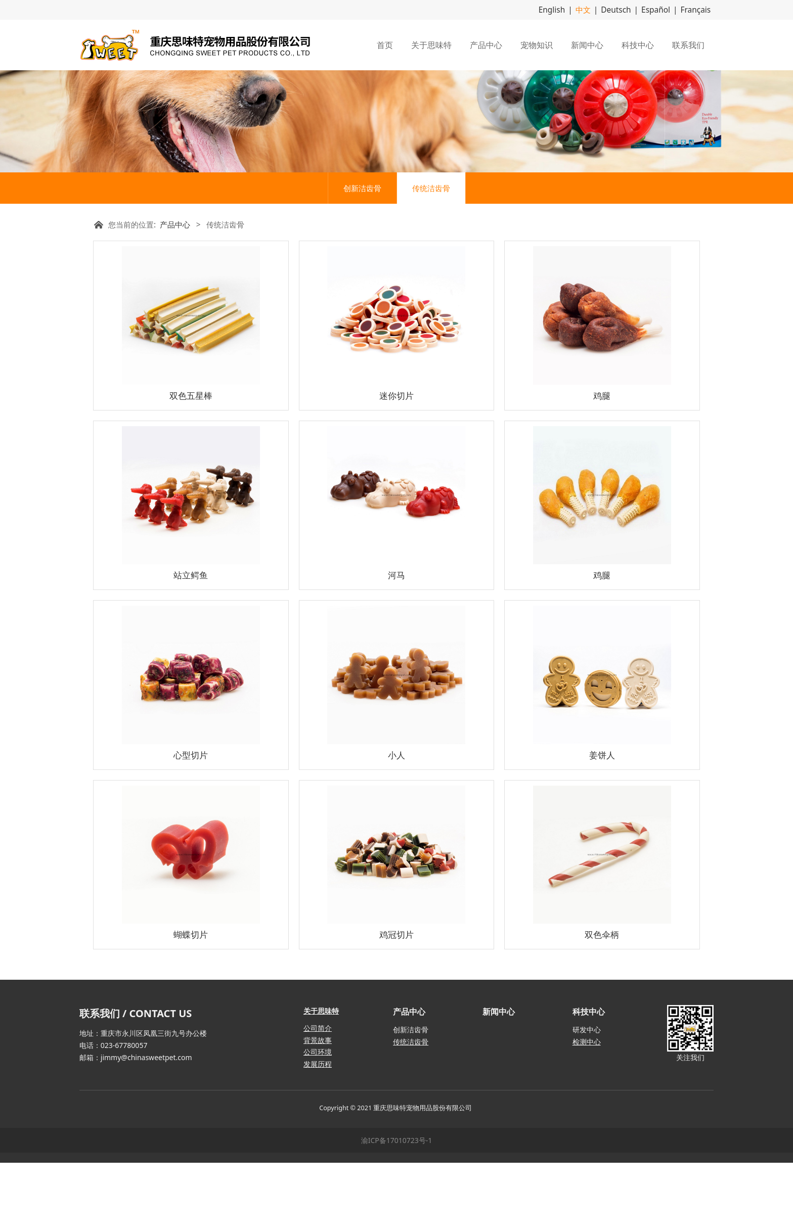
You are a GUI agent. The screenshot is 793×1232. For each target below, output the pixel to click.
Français (697, 9)
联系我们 (688, 44)
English (564, 9)
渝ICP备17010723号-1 (396, 1209)
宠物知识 (536, 44)
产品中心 (486, 44)
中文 (593, 9)
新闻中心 (587, 44)
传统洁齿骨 (431, 257)
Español (660, 9)
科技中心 (638, 44)
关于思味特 (431, 44)
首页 (385, 44)
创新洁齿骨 (362, 257)
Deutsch (623, 9)
